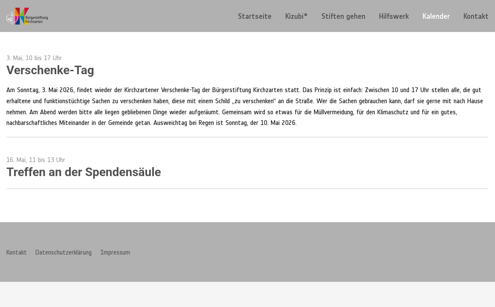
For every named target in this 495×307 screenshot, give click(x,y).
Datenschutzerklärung (63, 252)
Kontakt (476, 16)
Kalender (436, 16)
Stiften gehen (343, 16)
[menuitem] (254, 15)
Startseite (255, 16)
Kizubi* (296, 16)
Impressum (115, 252)
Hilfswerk (394, 16)
